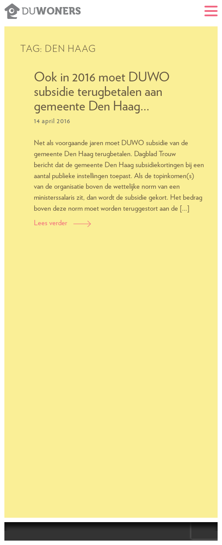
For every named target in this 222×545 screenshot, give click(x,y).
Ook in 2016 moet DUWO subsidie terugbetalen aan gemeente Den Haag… (102, 92)
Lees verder (62, 223)
